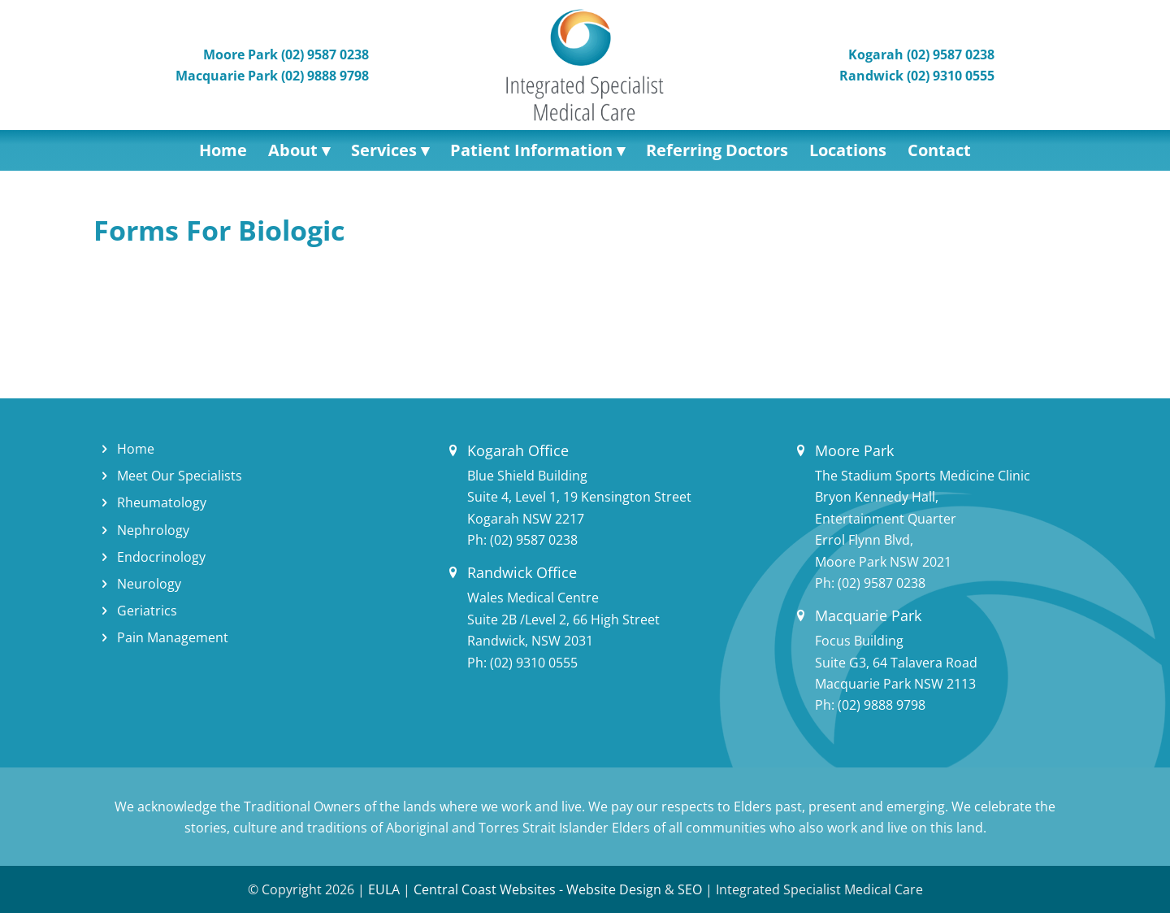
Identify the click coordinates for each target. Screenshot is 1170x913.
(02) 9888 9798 (881, 705)
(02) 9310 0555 (534, 663)
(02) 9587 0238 (534, 540)
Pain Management (172, 637)
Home (135, 449)
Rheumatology (161, 502)
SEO (690, 889)
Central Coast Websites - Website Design (537, 889)
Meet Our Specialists (179, 476)
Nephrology (153, 530)
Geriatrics (147, 611)
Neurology (149, 584)
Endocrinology (161, 557)
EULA (384, 889)
